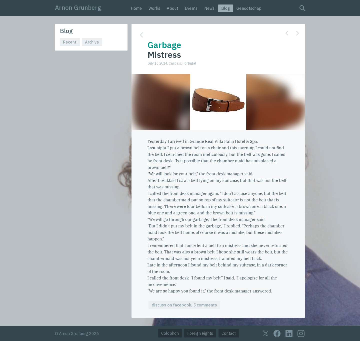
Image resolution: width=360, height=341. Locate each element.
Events (191, 8)
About (172, 8)
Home (136, 8)
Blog (225, 8)
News (209, 8)
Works (154, 8)
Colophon (170, 333)
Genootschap (249, 8)
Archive (92, 42)
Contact (229, 333)
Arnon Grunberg (78, 8)
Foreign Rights (200, 333)
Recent (69, 42)
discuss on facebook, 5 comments (184, 304)
